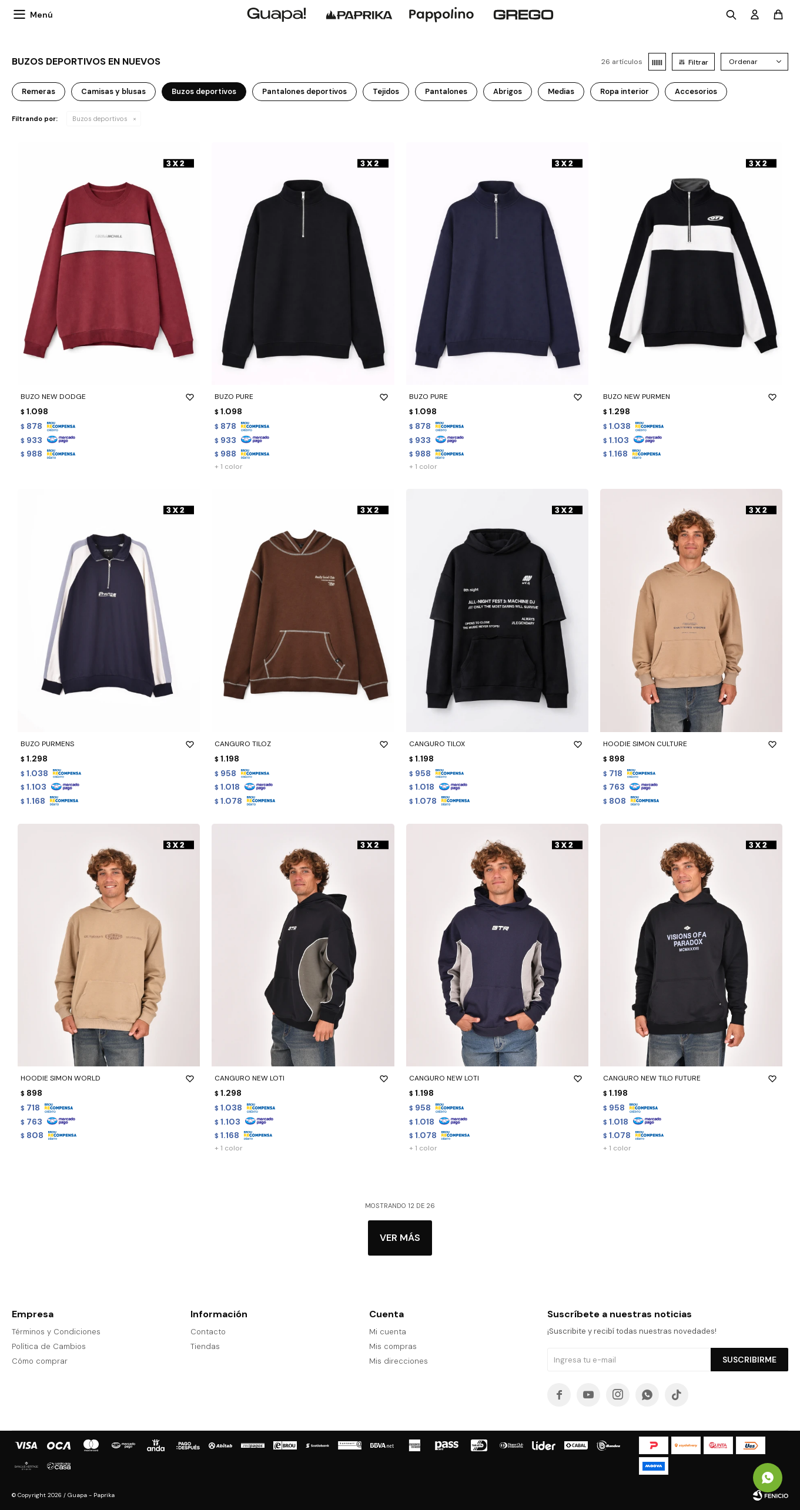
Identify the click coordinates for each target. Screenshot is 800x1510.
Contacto (208, 1332)
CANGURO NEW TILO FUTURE (691, 1078)
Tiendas (205, 1346)
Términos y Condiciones (56, 1332)
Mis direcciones (398, 1361)
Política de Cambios (49, 1346)
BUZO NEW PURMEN (691, 396)
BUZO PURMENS (109, 744)
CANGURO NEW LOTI (303, 1078)
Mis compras (393, 1346)
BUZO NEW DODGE (109, 396)
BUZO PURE (303, 396)
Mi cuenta (387, 1332)
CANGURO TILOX (497, 744)
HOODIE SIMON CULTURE (691, 744)
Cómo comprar (40, 1361)
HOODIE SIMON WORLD (109, 1078)
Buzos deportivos (100, 119)
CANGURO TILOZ (303, 744)
